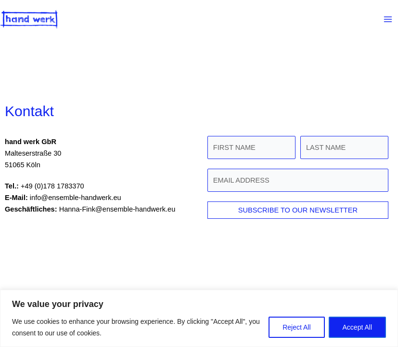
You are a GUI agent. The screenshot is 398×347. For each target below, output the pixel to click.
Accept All (357, 327)
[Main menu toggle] (388, 19)
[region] (199, 318)
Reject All (296, 327)
